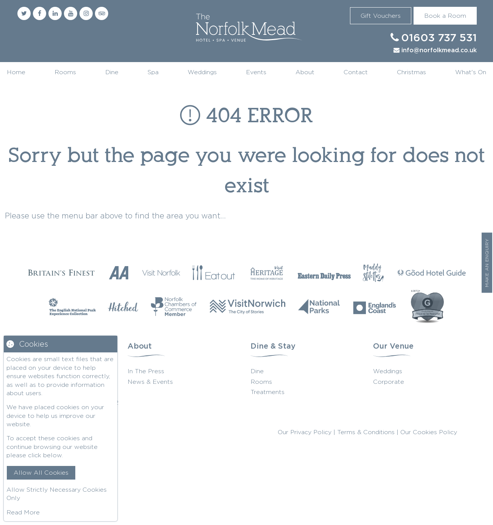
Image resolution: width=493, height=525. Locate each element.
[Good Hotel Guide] (432, 272)
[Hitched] (123, 306)
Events (256, 72)
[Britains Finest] (61, 272)
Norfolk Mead (246, 29)
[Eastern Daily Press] (324, 272)
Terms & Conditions (366, 432)
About (304, 72)
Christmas (411, 72)
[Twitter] (24, 13)
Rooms (65, 72)
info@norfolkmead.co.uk (439, 50)
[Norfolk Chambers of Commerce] (174, 306)
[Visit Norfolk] (161, 272)
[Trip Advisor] (101, 13)
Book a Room (445, 15)
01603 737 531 (439, 38)
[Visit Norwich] (247, 306)
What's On (470, 72)
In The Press (146, 371)
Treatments (267, 392)
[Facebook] (39, 13)
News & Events (150, 382)
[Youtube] (70, 13)
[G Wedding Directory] (427, 307)
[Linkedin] (55, 13)
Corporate (388, 382)
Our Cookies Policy (428, 432)
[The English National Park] (72, 306)
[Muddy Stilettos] (373, 272)
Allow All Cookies (41, 472)
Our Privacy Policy (304, 432)
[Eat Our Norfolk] (214, 272)
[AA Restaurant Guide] (118, 272)
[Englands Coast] (375, 306)
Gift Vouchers (381, 15)
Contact (356, 72)
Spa (153, 72)
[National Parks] (319, 306)
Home (16, 72)
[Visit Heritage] (267, 272)
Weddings (202, 72)
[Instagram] (86, 13)
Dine (111, 72)
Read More (23, 512)
